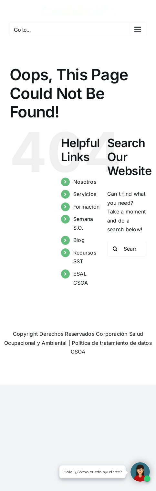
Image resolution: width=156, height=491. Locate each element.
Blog (79, 240)
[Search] (115, 249)
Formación (86, 206)
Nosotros (84, 182)
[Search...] (126, 249)
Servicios (84, 194)
